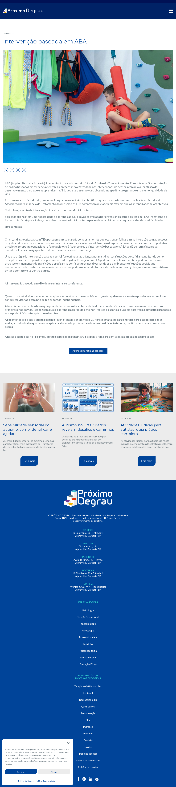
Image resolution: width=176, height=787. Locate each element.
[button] (68, 743)
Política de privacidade (45, 781)
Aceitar (21, 771)
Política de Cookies (26, 781)
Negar (54, 771)
